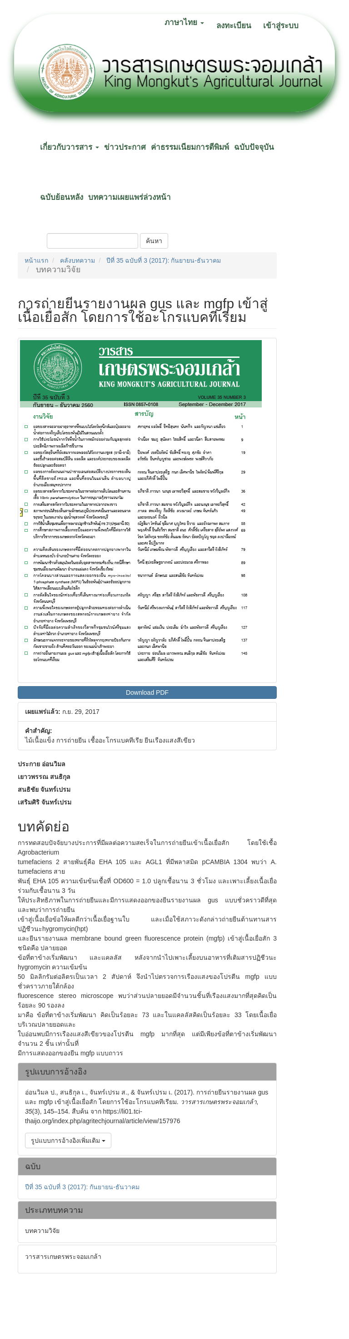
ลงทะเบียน (233, 25)
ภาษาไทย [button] (184, 22)
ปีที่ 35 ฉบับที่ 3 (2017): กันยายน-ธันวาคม (163, 260)
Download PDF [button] (147, 692)
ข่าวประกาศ (125, 147)
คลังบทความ (77, 260)
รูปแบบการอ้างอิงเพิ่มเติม (68, 1140)
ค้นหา (154, 240)
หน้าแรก (36, 260)
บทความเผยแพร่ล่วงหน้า (129, 197)
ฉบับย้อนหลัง (61, 197)
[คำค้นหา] (92, 241)
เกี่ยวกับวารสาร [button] (69, 147)
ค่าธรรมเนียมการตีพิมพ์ (190, 147)
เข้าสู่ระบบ (281, 25)
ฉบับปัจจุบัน (254, 147)
